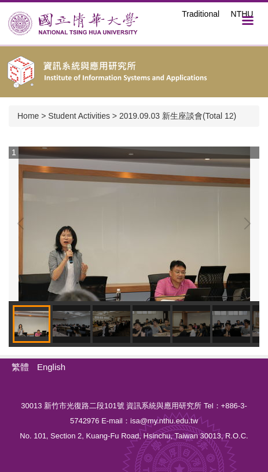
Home (28, 115)
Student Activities (79, 115)
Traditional (200, 14)
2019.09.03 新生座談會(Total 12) (177, 115)
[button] (23, 223)
